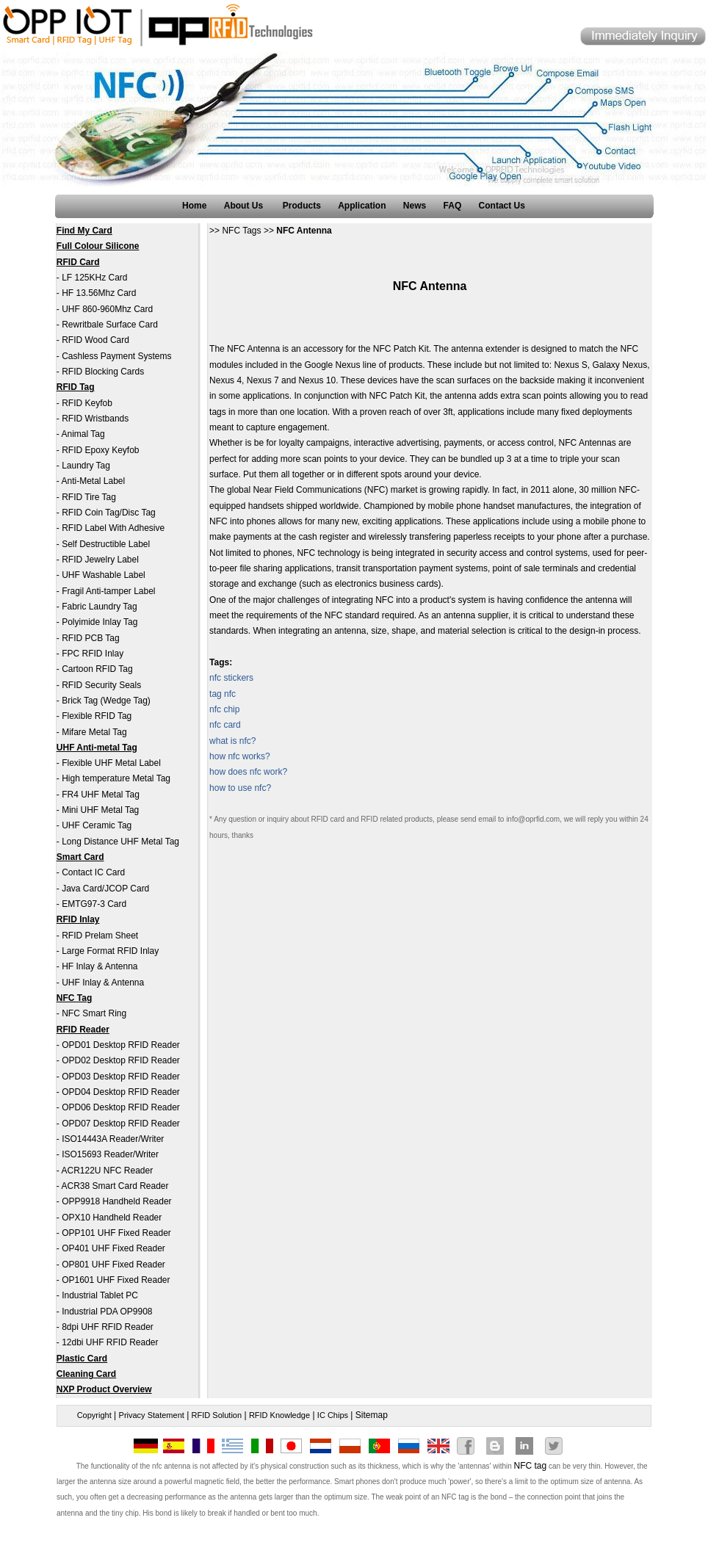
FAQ (453, 205)
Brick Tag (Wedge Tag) (106, 700)
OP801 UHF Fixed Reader (113, 1264)
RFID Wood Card (95, 340)
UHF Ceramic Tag (96, 825)
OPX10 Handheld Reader (112, 1217)
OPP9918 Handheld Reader (116, 1201)
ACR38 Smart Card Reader (114, 1186)
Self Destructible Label (106, 544)
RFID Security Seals (101, 685)
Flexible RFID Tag (96, 716)
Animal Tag (82, 434)
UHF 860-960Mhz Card (107, 309)
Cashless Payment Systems (116, 356)
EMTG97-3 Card (94, 904)
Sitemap (371, 1415)
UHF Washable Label (103, 575)
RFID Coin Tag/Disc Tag (109, 512)
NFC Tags (241, 230)
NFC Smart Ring (94, 1013)
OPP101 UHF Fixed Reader (116, 1233)
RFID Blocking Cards (103, 371)
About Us (245, 205)
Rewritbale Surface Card (110, 324)
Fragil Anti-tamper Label (108, 591)
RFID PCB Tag (90, 638)
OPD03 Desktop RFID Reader (121, 1076)
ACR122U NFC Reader (107, 1170)
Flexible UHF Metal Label (111, 763)
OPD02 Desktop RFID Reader (121, 1060)
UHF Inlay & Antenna (103, 982)
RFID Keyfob (87, 403)
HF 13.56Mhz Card (99, 293)
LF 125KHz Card (94, 277)
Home (194, 205)
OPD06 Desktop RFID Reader (121, 1107)
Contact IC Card (93, 872)
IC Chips (332, 1415)
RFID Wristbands (95, 418)
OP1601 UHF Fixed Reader (116, 1280)
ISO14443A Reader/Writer (113, 1139)
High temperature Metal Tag (116, 778)
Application (362, 205)
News (414, 205)
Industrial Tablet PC (100, 1295)
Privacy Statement (151, 1415)
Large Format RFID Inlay (110, 951)
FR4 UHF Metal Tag (101, 794)
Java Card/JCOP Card (105, 888)
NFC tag (530, 1466)
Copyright (94, 1415)
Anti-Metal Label (93, 481)
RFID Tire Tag (89, 497)
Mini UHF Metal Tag (100, 810)
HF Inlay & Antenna (99, 966)
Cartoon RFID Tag (97, 669)
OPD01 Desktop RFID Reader (121, 1045)
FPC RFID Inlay (92, 653)
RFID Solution (217, 1415)
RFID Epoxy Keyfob (100, 450)
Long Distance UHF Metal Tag (120, 841)
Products (302, 205)
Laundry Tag (86, 465)
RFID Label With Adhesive (113, 528)
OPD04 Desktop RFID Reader (121, 1092)
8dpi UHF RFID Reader (107, 1327)
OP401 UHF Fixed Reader (113, 1248)
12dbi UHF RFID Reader (110, 1342)
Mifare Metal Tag (94, 732)
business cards (409, 584)
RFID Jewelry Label (100, 559)
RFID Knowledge (279, 1415)
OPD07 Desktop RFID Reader (121, 1123)
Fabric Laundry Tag (99, 606)
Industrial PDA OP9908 (107, 1311)
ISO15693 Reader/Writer (110, 1154)
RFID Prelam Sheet (100, 935)
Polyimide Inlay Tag (99, 622)
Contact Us (502, 205)
